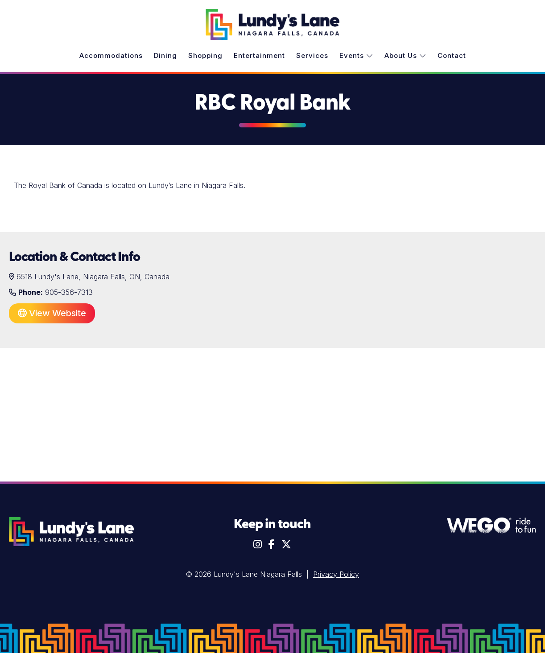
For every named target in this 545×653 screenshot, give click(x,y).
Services (312, 55)
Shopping (205, 55)
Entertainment (259, 55)
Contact (452, 55)
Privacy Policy (336, 574)
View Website (52, 313)
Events (356, 55)
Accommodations (111, 55)
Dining (165, 55)
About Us (405, 55)
